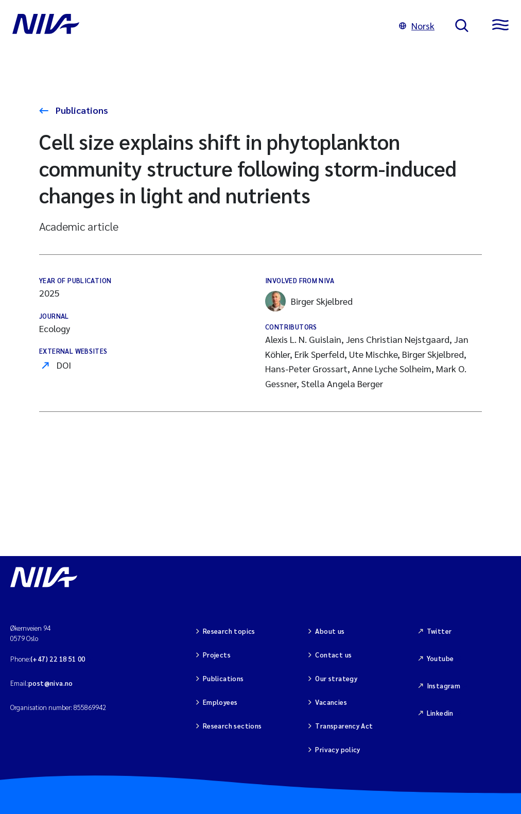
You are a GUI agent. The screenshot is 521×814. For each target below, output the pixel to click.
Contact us (333, 654)
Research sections (232, 725)
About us (329, 631)
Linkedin (440, 712)
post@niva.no (50, 683)
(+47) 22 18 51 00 (57, 658)
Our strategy (336, 678)
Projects (217, 654)
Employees (220, 702)
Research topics (229, 631)
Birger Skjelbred (309, 301)
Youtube (440, 658)
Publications (81, 110)
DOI (64, 365)
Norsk (417, 25)
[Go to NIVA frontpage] (195, 26)
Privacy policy (337, 749)
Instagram (444, 685)
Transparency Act (344, 725)
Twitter (439, 631)
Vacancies (331, 702)
